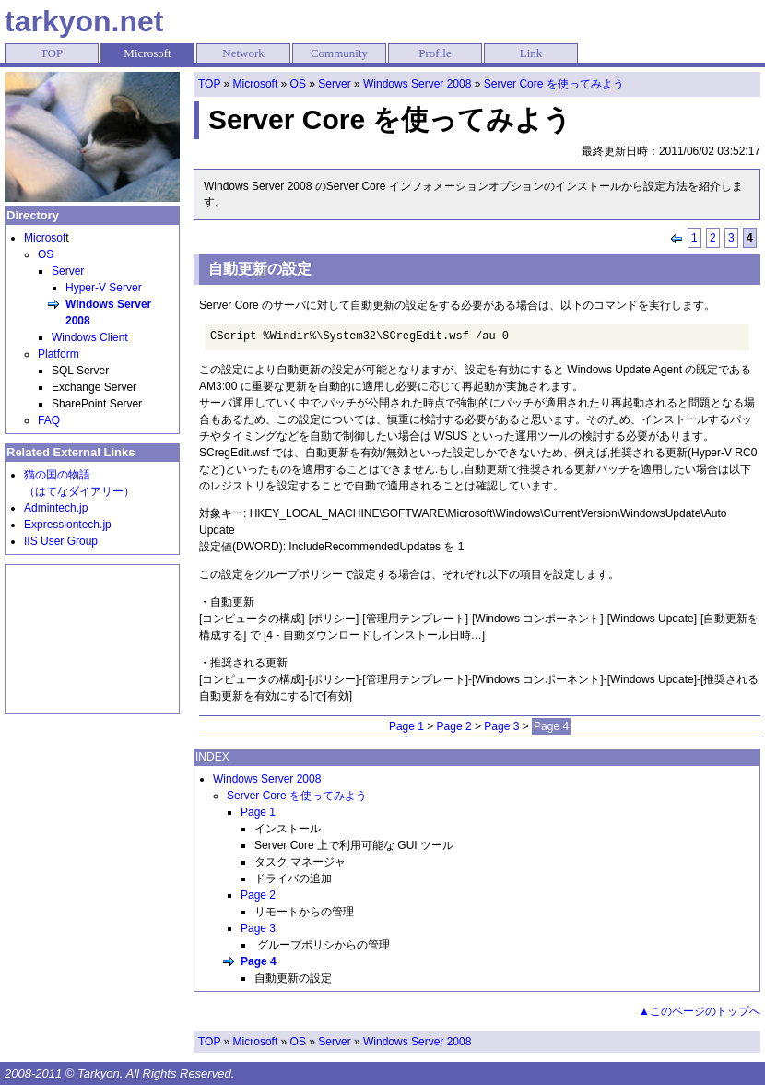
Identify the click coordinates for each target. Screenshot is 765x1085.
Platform (58, 354)
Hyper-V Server (103, 287)
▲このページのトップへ (699, 1011)
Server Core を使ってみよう (554, 83)
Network (243, 53)
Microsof (44, 237)
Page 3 (501, 726)
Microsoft (147, 53)
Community (339, 53)
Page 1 (406, 726)
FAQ (49, 420)
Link (531, 53)
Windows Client (90, 337)
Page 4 (259, 961)
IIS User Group (61, 541)
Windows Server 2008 (417, 83)
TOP (52, 53)
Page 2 (454, 726)
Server (334, 83)
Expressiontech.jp (68, 524)
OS (298, 83)
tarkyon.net (84, 21)
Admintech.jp (56, 507)
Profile (434, 53)
